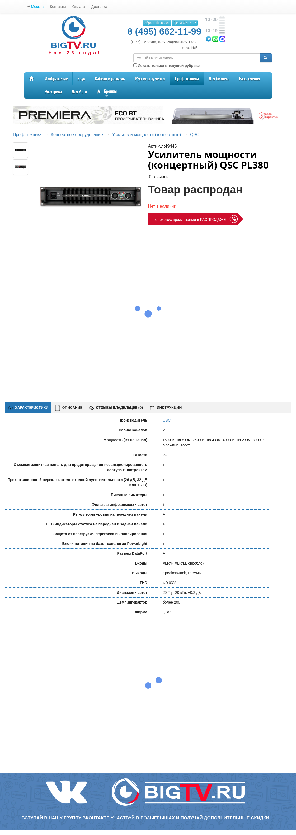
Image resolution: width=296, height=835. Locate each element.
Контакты (58, 6)
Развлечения (249, 79)
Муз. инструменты (150, 79)
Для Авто (79, 92)
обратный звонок (156, 23)
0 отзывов (158, 177)
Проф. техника (187, 79)
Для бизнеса (219, 79)
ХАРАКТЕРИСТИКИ (28, 407)
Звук (81, 79)
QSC (194, 134)
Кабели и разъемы (110, 79)
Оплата (78, 6)
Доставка (99, 6)
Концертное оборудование (77, 134)
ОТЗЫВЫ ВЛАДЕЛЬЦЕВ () (116, 407)
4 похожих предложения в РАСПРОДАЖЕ (190, 219)
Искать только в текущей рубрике (166, 65)
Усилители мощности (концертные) (146, 134)
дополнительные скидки (236, 817)
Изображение (56, 79)
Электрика (53, 92)
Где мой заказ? (184, 23)
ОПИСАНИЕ (68, 408)
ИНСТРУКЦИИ (166, 407)
